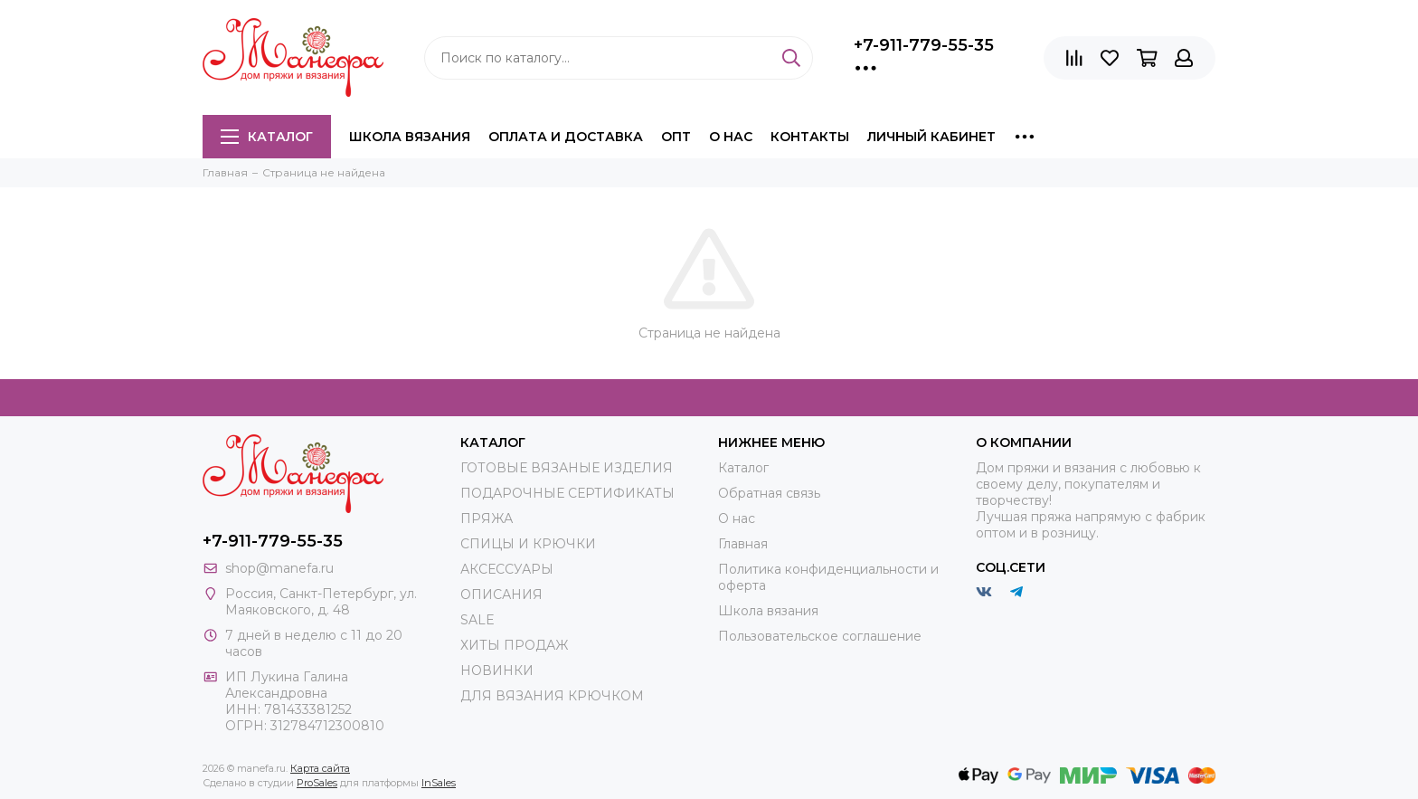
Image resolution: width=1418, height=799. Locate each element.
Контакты (809, 136)
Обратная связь (769, 493)
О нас (730, 136)
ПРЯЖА (486, 518)
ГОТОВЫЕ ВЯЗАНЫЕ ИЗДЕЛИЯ (566, 468)
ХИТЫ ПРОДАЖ (514, 645)
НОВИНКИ (497, 670)
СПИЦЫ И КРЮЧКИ (528, 544)
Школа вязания (409, 136)
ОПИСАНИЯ (501, 594)
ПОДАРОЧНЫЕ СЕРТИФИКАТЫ (567, 493)
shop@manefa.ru (279, 568)
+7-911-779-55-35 (924, 45)
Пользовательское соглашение (820, 636)
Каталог (267, 136)
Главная (743, 544)
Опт (676, 136)
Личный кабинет (931, 136)
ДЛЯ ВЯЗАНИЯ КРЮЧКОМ (552, 696)
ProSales (317, 782)
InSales (438, 782)
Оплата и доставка (565, 136)
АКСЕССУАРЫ (506, 569)
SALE (477, 620)
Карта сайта (320, 768)
